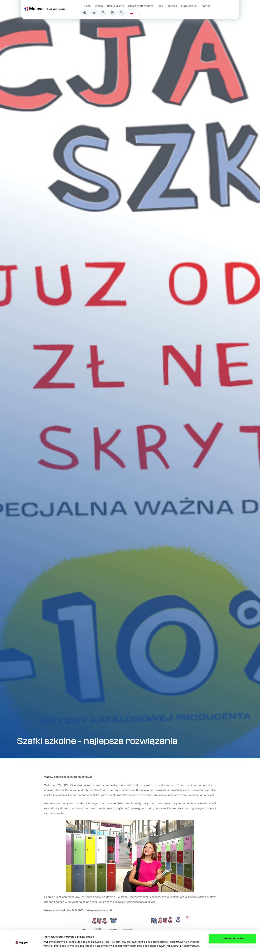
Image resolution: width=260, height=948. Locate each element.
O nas (87, 5)
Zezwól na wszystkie (232, 921)
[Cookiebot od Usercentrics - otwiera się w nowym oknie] (21, 941)
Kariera (172, 5)
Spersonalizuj (232, 931)
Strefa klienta (115, 5)
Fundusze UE (189, 5)
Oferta (99, 5)
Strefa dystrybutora (140, 5)
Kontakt (206, 5)
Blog (160, 5)
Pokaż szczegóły (53, 941)
